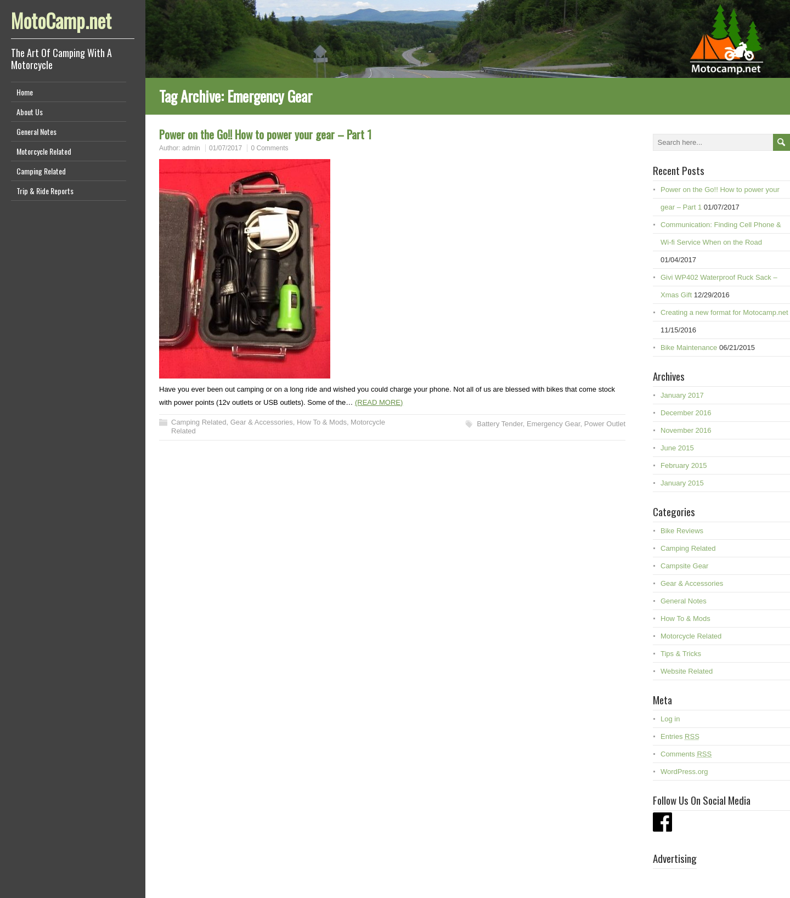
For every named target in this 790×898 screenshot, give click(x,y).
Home (24, 92)
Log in (670, 719)
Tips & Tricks (681, 654)
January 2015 (682, 483)
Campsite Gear (684, 566)
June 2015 (677, 448)
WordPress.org (684, 771)
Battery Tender (500, 424)
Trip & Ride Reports (45, 190)
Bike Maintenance (689, 347)
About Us (29, 111)
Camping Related (41, 171)
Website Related (687, 671)
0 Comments (269, 148)
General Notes (36, 131)
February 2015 (684, 465)
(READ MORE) (379, 402)
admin (191, 148)
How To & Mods (322, 422)
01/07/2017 (225, 148)
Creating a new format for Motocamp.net (724, 312)
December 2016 (686, 413)
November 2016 (686, 430)
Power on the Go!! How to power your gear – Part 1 (265, 134)
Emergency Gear (553, 424)
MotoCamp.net (61, 20)
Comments (686, 754)
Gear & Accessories (261, 422)
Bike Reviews (682, 531)
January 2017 (682, 395)
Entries (680, 736)
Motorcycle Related (43, 151)
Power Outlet (604, 424)
